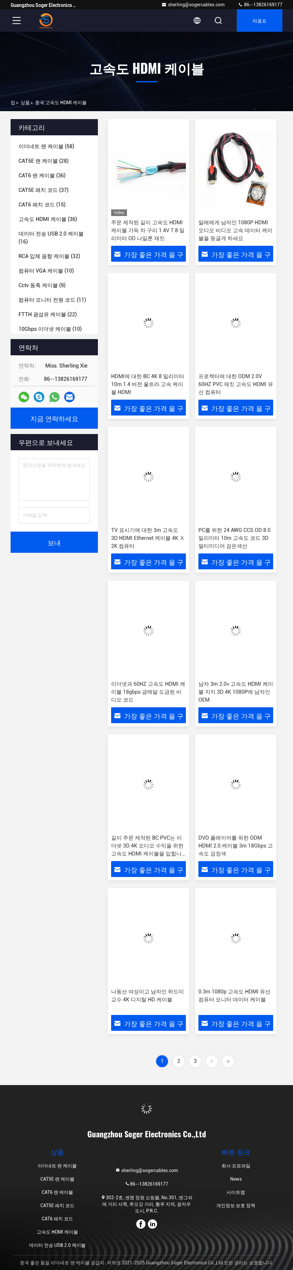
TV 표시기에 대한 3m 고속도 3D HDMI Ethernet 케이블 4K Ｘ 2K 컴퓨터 (148, 538)
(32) (49, 256)
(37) (43, 190)
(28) (43, 161)
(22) (48, 314)
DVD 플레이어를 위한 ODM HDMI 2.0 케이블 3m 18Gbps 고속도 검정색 (235, 846)
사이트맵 (236, 1192)
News (236, 1179)
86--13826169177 (260, 4)
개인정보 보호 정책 (235, 1205)
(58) (46, 146)
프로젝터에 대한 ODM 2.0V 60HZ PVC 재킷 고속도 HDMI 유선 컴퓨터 (235, 384)
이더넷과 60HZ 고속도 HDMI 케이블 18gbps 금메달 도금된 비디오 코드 (148, 692)
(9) (42, 285)
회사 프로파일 (236, 1165)
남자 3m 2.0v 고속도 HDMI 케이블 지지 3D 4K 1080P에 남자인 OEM (235, 692)
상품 (25, 102)
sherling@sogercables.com (193, 4)
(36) (42, 175)
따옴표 (260, 20)
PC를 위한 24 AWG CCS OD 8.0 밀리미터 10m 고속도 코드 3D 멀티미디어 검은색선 (234, 538)
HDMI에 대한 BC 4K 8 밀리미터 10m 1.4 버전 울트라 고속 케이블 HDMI (147, 384)
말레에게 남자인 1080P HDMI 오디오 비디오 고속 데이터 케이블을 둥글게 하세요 (235, 230)
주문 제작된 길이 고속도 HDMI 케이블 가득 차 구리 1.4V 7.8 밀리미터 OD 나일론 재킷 (148, 230)
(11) (52, 300)
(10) (46, 271)
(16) (51, 238)
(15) (42, 204)
